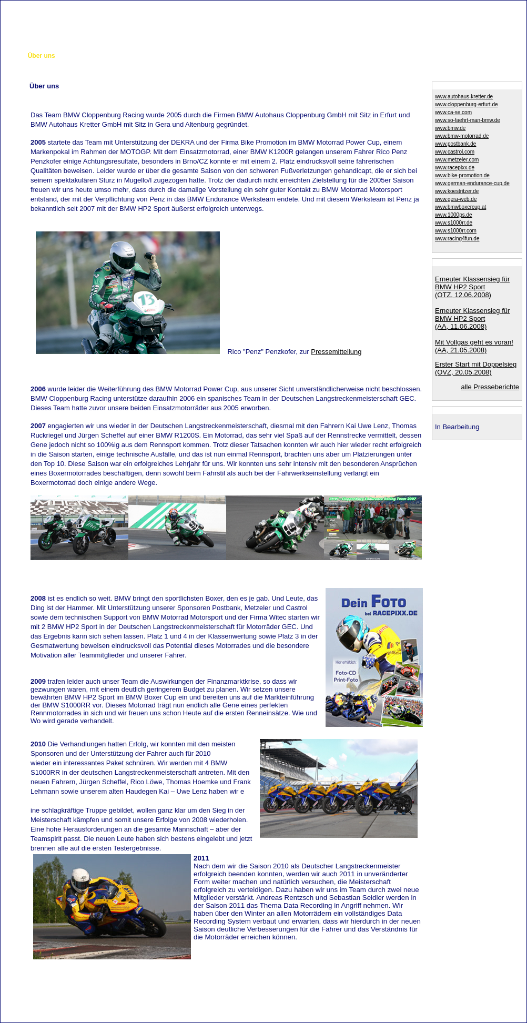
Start (11, 55)
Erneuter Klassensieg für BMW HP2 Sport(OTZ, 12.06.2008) (472, 287)
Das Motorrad (109, 55)
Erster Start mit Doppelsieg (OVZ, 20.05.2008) (475, 368)
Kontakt (456, 5)
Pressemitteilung (336, 352)
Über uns (41, 55)
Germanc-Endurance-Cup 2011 (450, 55)
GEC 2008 (154, 55)
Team (72, 55)
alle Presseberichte (490, 387)
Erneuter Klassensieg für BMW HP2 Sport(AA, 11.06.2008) (472, 318)
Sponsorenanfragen (365, 55)
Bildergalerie (197, 55)
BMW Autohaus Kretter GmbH (395, 1001)
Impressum (502, 5)
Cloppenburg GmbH (132, 1001)
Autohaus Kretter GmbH (263, 1001)
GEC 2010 (311, 55)
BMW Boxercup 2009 (256, 55)
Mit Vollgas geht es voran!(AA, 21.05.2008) (474, 346)
